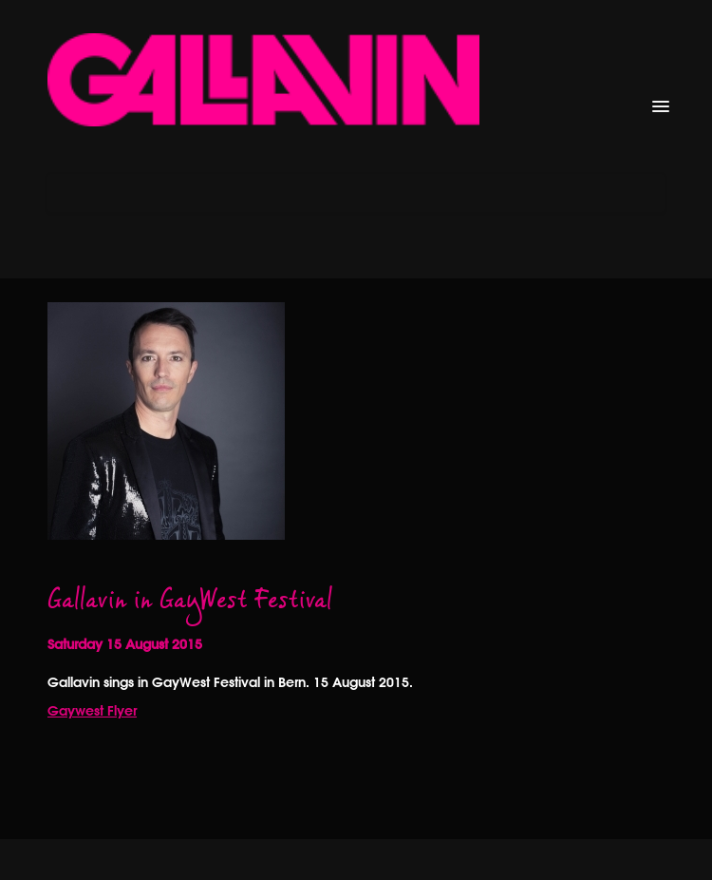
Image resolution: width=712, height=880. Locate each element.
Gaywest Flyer (92, 710)
